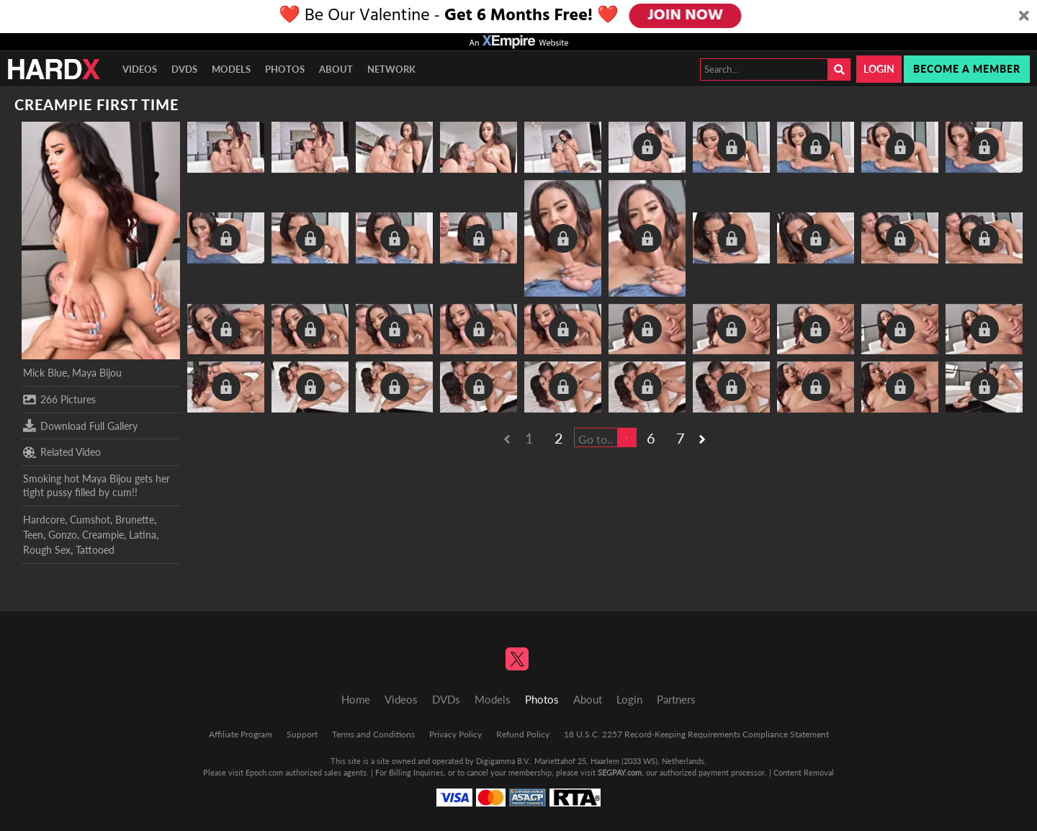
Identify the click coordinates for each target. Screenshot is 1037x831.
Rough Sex (47, 550)
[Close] (1024, 16)
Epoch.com (264, 772)
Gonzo (62, 535)
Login (878, 69)
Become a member (966, 69)
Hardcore (44, 519)
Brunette (134, 519)
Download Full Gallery (80, 425)
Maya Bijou (97, 373)
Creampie (103, 535)
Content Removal (803, 772)
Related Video (62, 452)
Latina (142, 535)
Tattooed (95, 550)
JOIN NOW (685, 16)
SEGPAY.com (620, 772)
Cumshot (90, 519)
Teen (33, 535)
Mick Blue (45, 373)
